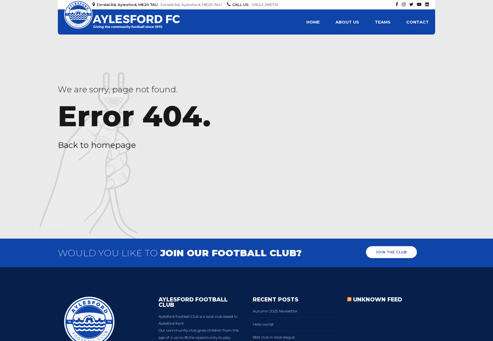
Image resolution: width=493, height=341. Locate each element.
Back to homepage (97, 145)
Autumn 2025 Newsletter (275, 311)
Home (313, 21)
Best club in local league (274, 337)
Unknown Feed (377, 299)
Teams (383, 21)
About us (347, 21)
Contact (417, 21)
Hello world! (263, 324)
